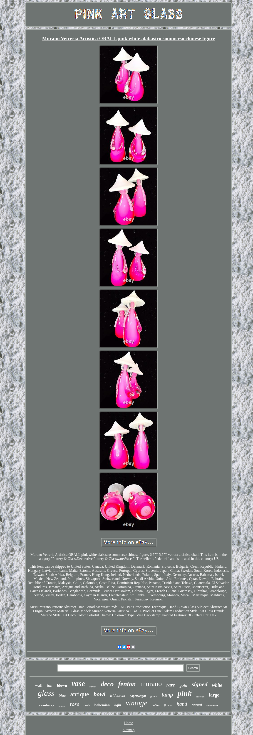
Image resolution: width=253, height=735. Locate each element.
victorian (200, 696)
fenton (127, 684)
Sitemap (128, 730)
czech (87, 705)
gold (183, 685)
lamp (167, 695)
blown (62, 685)
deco (107, 684)
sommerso (212, 705)
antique (79, 694)
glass (46, 693)
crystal (92, 686)
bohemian (102, 705)
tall (49, 685)
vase (78, 683)
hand (182, 704)
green (153, 696)
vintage (136, 703)
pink (184, 693)
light (117, 705)
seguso (62, 705)
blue (62, 695)
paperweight (138, 696)
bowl (100, 694)
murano (151, 684)
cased (197, 705)
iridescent (117, 695)
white (217, 685)
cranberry (46, 705)
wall (38, 685)
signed (199, 684)
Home (128, 723)
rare (170, 685)
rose (74, 704)
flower (168, 705)
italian (156, 705)
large (214, 695)
